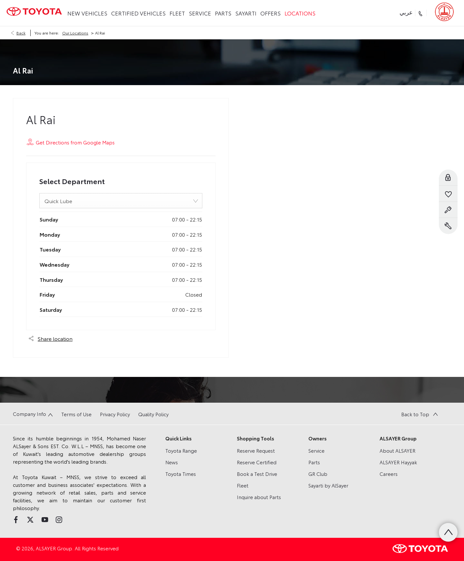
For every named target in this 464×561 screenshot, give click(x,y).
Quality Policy (153, 414)
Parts (314, 462)
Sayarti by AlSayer (328, 485)
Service (316, 450)
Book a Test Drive (257, 473)
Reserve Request (256, 450)
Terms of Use (76, 414)
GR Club (317, 473)
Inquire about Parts (259, 496)
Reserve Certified (256, 462)
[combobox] (120, 200)
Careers (389, 473)
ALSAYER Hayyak (398, 462)
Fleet (242, 485)
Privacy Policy (115, 414)
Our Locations (75, 32)
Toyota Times (180, 473)
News (171, 462)
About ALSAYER (397, 450)
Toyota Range (181, 450)
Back (20, 32)
